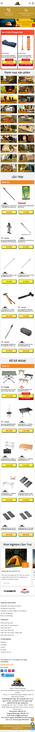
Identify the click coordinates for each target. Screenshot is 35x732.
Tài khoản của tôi (6, 652)
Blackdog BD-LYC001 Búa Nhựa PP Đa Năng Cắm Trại (25, 310)
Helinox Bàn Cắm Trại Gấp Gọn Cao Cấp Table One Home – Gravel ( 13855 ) (8, 390)
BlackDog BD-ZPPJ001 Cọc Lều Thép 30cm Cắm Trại (8, 345)
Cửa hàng (3, 645)
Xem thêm (6, 583)
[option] (17, 23)
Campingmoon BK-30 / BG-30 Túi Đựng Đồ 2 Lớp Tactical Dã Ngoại (25, 345)
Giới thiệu (3, 642)
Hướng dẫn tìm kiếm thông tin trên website (13, 611)
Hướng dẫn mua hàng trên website (11, 606)
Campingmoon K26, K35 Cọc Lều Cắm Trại (26, 241)
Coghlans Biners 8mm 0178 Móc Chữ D (26, 206)
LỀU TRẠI (17, 177)
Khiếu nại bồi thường (7, 616)
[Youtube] (9, 670)
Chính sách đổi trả (6, 628)
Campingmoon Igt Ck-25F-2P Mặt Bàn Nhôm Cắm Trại (25, 494)
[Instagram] (13, 670)
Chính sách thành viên (7, 630)
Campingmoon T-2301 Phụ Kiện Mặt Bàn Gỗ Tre (25, 459)
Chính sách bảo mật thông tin (9, 625)
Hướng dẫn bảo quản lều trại (11, 571)
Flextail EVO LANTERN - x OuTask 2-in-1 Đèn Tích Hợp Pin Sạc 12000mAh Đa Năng (25, 56)
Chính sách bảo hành (7, 623)
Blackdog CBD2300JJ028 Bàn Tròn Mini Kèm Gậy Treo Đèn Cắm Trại (8, 425)
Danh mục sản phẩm (17, 72)
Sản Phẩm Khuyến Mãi (12, 32)
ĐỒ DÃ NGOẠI (17, 361)
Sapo (21, 728)
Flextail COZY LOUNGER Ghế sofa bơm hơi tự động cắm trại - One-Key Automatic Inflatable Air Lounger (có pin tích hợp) (8, 56)
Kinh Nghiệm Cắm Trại (17, 544)
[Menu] (2, 3)
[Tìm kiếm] (30, 3)
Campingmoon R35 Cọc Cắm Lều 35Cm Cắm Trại (9, 276)
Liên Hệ (3, 647)
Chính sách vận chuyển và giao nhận (11, 633)
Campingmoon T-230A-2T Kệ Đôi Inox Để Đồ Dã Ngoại (8, 459)
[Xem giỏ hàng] (33, 3)
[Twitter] (5, 670)
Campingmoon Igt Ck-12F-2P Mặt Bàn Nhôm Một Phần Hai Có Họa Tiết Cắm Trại (9, 529)
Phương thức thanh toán (8, 608)
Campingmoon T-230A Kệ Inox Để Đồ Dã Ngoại (8, 494)
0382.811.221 (7, 664)
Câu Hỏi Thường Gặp (7, 613)
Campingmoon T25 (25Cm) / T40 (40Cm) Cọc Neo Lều (9, 206)
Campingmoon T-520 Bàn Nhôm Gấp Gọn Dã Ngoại (25, 425)
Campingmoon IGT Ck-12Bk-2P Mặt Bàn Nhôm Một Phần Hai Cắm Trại (26, 529)
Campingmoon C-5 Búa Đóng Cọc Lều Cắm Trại (7, 310)
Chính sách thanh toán (7, 635)
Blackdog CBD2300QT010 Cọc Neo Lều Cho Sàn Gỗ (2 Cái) (8, 241)
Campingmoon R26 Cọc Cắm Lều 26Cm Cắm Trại (26, 276)
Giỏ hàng (3, 650)
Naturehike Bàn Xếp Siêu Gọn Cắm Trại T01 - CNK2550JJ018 (25, 390)
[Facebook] (2, 670)
